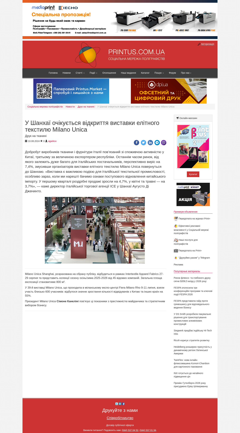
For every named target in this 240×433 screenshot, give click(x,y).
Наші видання (128, 72)
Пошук (159, 72)
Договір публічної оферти (120, 425)
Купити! (193, 174)
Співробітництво (120, 418)
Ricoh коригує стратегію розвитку (192, 340)
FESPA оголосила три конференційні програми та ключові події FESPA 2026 (193, 291)
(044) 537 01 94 (148, 430)
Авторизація (207, 44)
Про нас (186, 72)
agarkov (52, 141)
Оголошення (109, 72)
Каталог (145, 72)
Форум (172, 72)
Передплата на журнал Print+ (192, 218)
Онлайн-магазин (188, 118)
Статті (80, 72)
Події (94, 72)
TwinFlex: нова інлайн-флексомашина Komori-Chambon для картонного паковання (192, 363)
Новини (66, 72)
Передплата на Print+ (188, 250)
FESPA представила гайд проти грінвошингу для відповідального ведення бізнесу (192, 304)
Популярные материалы (187, 271)
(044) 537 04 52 (130, 430)
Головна (53, 72)
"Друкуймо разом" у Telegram (192, 257)
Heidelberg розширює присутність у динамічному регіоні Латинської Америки (193, 350)
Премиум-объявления (186, 211)
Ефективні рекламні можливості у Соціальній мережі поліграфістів (191, 230)
